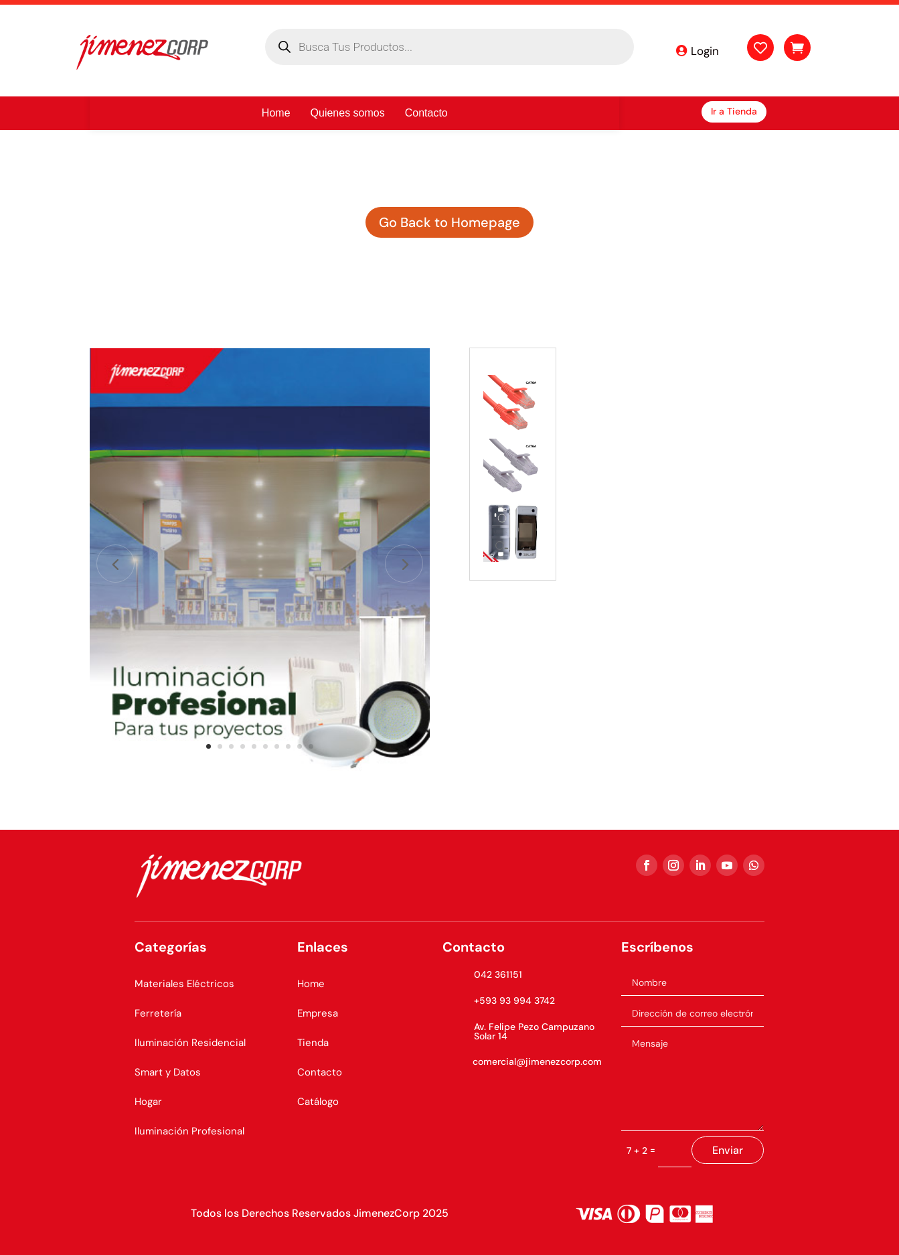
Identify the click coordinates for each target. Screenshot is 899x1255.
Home (311, 983)
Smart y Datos (168, 1072)
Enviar (727, 1150)
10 (311, 746)
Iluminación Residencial (190, 1042)
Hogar (148, 1101)
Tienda (313, 1042)
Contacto (319, 1072)
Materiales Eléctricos (184, 983)
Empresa (317, 1013)
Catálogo (318, 1101)
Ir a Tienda (734, 111)
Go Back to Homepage (449, 222)
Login (705, 51)
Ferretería (158, 1013)
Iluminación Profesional (189, 1131)
